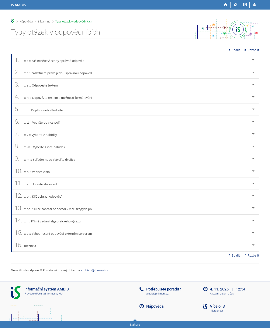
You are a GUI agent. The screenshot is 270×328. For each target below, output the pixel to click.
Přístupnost (216, 310)
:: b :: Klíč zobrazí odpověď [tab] (40, 196)
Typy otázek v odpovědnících (73, 21)
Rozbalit (251, 50)
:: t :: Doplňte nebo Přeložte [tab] (41, 109)
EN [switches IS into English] (244, 4)
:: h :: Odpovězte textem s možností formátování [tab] (56, 97)
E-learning (44, 21)
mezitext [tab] (28, 245)
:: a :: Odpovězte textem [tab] (38, 84)
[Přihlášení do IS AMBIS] (254, 5)
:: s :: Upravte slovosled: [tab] (38, 183)
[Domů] (226, 5)
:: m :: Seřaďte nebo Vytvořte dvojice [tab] (47, 159)
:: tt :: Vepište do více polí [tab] (39, 122)
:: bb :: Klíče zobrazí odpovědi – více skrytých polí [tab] (56, 208)
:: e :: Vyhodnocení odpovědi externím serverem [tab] (56, 233)
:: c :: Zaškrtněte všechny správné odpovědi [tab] (52, 60)
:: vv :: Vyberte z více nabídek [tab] (42, 146)
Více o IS (217, 306)
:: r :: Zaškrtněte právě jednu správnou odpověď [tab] (56, 72)
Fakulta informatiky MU (49, 293)
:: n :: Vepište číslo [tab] (34, 171)
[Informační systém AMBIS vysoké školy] (18, 5)
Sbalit (234, 50)
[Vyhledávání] (235, 5)
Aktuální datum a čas (222, 293)
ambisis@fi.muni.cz (94, 270)
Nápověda (26, 21)
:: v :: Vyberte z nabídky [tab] (38, 134)
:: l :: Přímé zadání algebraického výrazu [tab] (50, 220)
